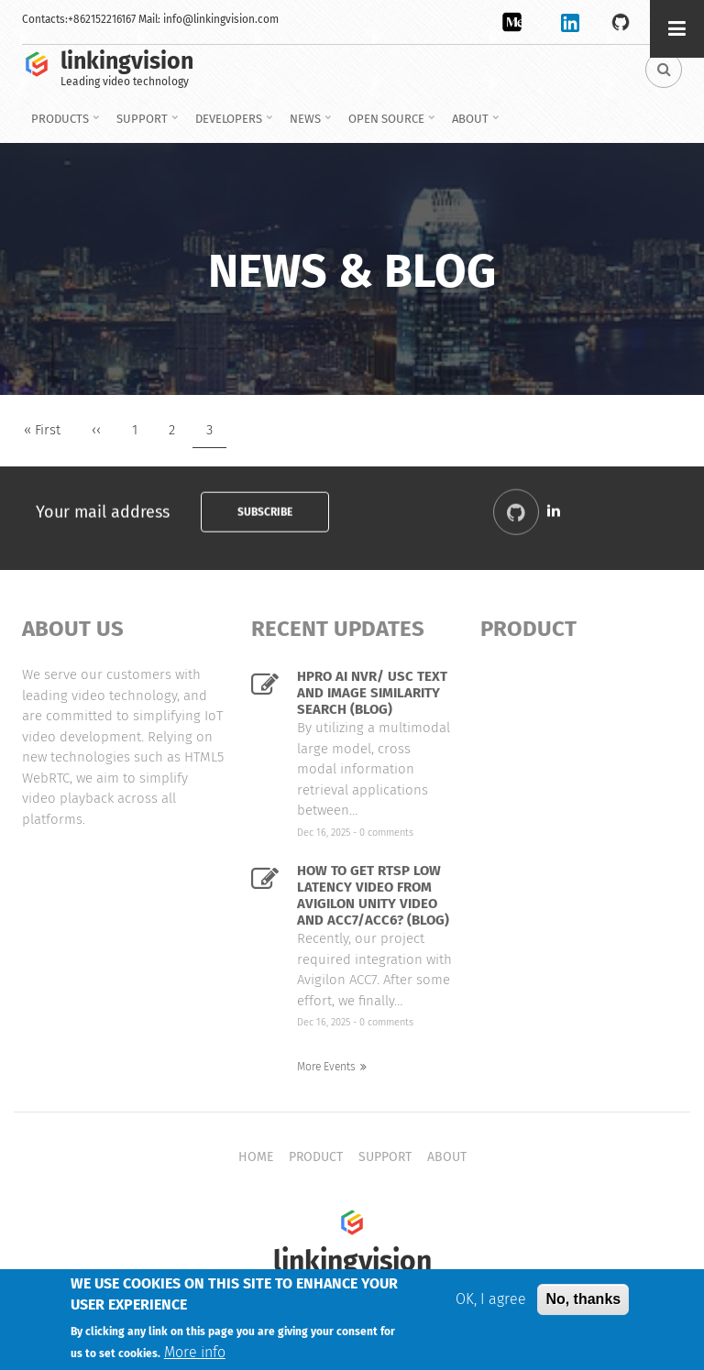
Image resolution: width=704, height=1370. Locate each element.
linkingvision (126, 61)
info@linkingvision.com (221, 19)
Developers (231, 125)
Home (255, 1157)
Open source (388, 125)
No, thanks (583, 1302)
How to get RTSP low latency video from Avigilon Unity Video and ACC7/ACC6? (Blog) (373, 895)
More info (195, 1355)
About (472, 125)
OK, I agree (491, 1301)
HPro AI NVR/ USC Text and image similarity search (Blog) (372, 693)
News (307, 125)
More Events (326, 1066)
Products (62, 125)
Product (316, 1157)
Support (144, 125)
